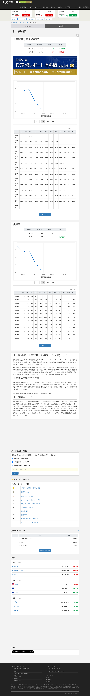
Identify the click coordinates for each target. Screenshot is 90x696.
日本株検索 (24, 511)
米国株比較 (40, 19)
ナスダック (15, 606)
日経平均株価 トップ (18, 666)
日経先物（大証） (18, 570)
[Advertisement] (45, 434)
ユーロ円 (18, 588)
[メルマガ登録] (17, 2)
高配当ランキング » (45, 550)
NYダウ (14, 602)
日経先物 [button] (46, 7)
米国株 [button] (60, 7)
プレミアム (22, 2)
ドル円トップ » (45, 214)
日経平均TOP (25, 492)
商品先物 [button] (68, 7)
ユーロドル (18, 592)
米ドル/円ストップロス (28, 507)
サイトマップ (17, 680)
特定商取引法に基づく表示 (56, 671)
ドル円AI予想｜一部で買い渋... (31, 488)
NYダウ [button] (38, 7)
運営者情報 (51, 666)
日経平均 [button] (23, 7)
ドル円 (17, 584)
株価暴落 (16, 678)
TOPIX (14, 574)
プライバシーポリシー (55, 669)
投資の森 (8, 2)
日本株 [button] (53, 7)
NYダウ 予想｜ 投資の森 (29, 522)
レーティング (22, 19)
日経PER (24, 515)
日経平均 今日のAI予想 (28, 496)
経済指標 (28, 26)
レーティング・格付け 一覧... (31, 500)
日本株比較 (31, 19)
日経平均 (15, 566)
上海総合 (15, 610)
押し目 (29, 2)
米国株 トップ (17, 676)
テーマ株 (48, 19)
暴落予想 (86, 7)
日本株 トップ (17, 671)
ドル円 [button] (30, 7)
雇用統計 (62, 26)
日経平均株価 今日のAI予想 (21, 669)
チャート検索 (77, 7)
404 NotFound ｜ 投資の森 (29, 518)
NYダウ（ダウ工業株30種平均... (31, 504)
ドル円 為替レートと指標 (21, 673)
